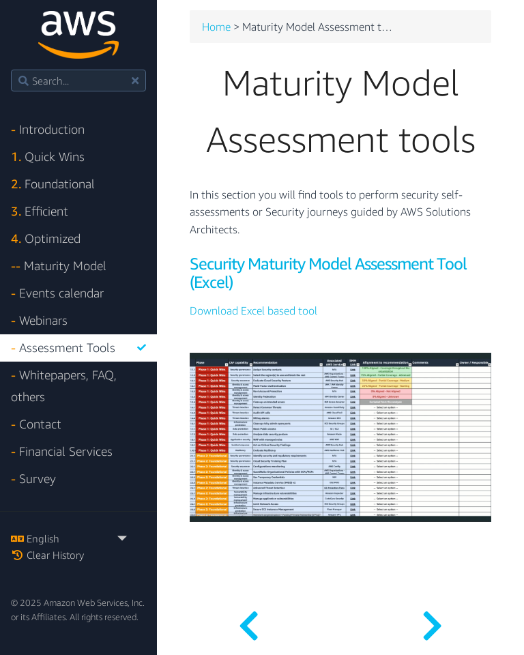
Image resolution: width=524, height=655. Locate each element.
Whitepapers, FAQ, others (64, 386)
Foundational (53, 184)
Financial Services (62, 451)
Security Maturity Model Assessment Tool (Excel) (328, 272)
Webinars (39, 320)
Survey (33, 478)
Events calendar (57, 293)
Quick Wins (48, 156)
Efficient (39, 211)
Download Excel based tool (253, 311)
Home (216, 27)
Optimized (46, 238)
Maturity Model (58, 266)
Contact (36, 424)
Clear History (47, 555)
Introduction (48, 129)
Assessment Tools (78, 347)
